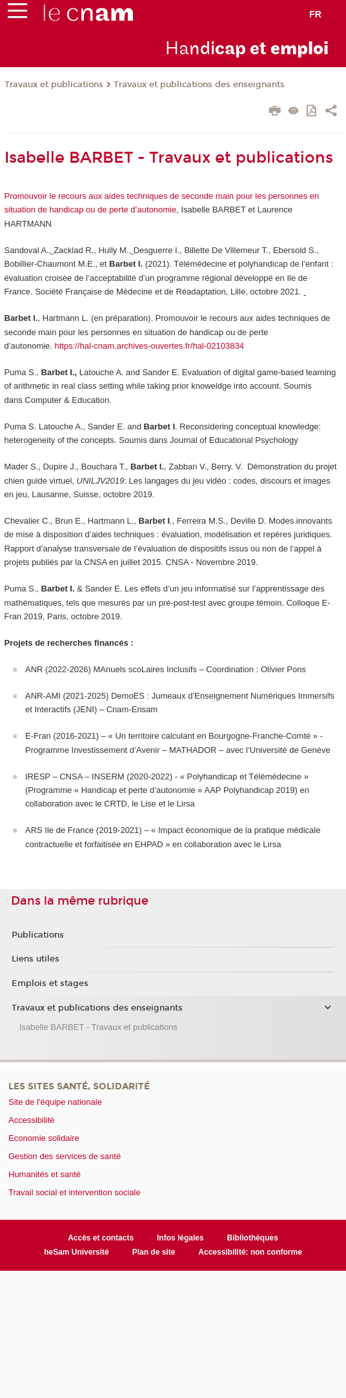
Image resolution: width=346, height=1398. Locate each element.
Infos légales (180, 1237)
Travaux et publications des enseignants (199, 84)
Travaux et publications (54, 84)
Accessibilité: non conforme (250, 1252)
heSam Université (76, 1252)
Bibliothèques (252, 1237)
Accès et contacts (101, 1237)
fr (315, 14)
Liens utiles (35, 959)
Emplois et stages (50, 983)
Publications (38, 935)
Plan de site (154, 1252)
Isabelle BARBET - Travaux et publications (98, 1027)
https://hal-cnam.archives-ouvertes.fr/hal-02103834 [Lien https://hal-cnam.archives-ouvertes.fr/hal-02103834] (149, 346)
